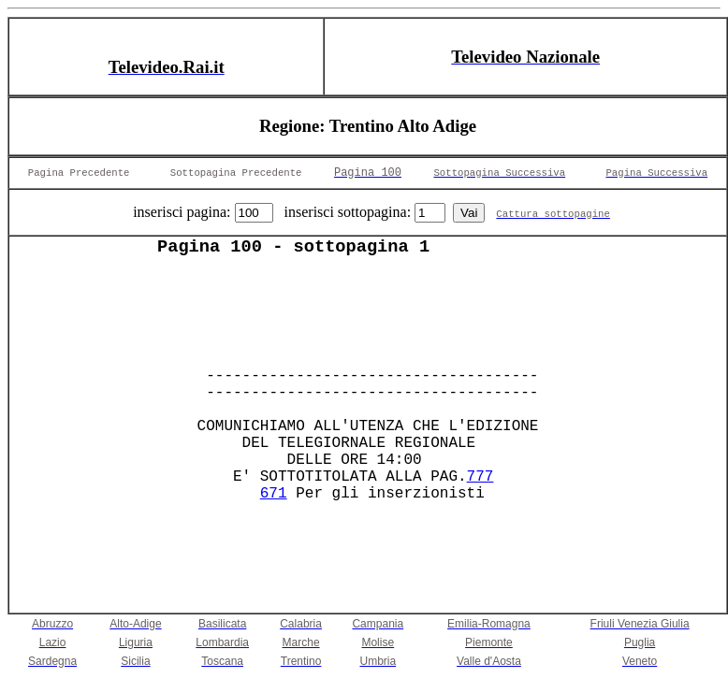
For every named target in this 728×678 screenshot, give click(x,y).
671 (273, 493)
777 (480, 477)
